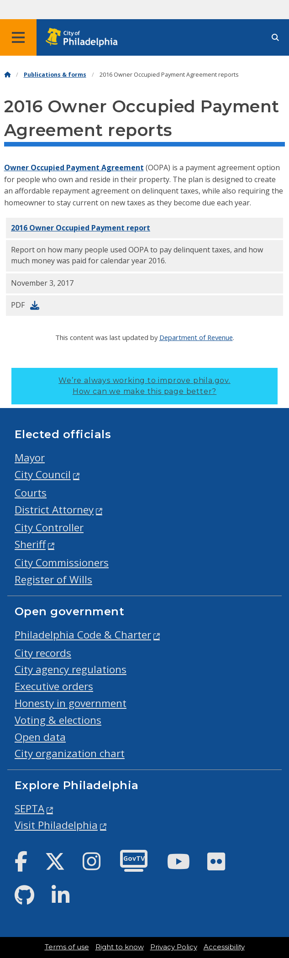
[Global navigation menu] (18, 37)
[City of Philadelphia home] (84, 37)
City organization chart (70, 753)
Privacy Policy (173, 947)
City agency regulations (70, 669)
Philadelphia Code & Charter (83, 635)
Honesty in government (70, 703)
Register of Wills (53, 579)
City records (43, 653)
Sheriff (30, 544)
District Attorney (54, 510)
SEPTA (29, 808)
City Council (43, 474)
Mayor (30, 457)
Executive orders (54, 686)
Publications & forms (55, 75)
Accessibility (224, 947)
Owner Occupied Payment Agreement (74, 167)
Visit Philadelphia (56, 825)
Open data (40, 737)
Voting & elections (58, 720)
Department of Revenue (196, 337)
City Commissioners (62, 562)
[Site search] (275, 37)
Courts (31, 493)
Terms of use (67, 947)
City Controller (49, 527)
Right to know (119, 947)
